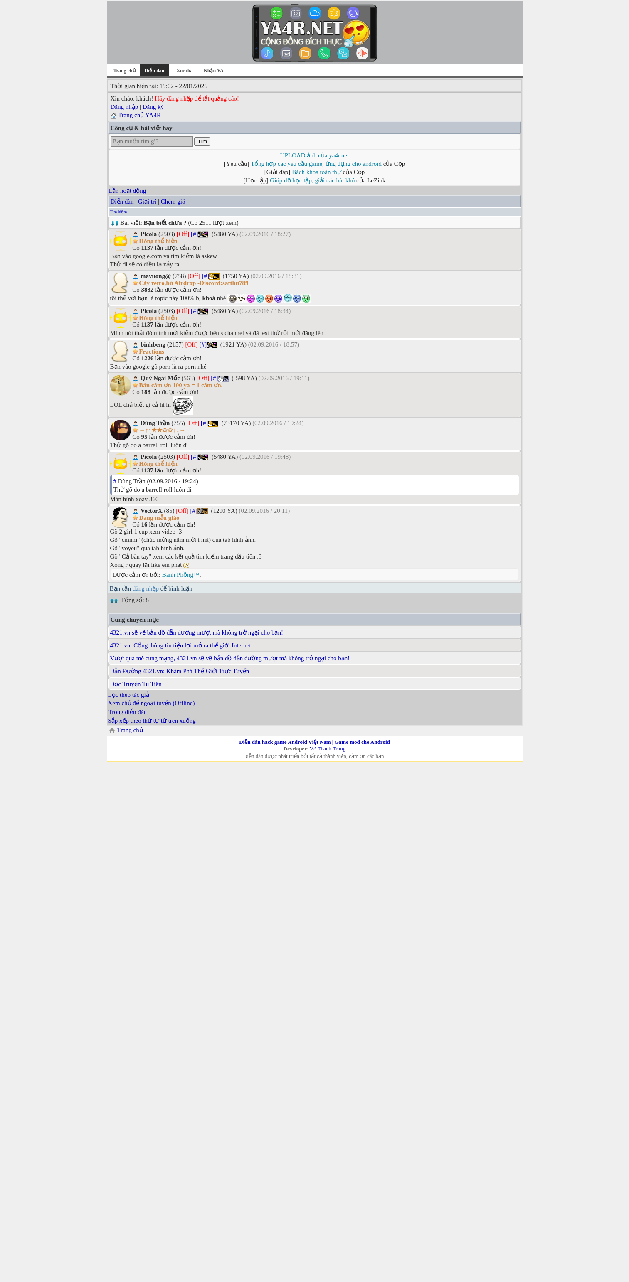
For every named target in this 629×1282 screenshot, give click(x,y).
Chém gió (173, 201)
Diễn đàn (122, 201)
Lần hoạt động (127, 190)
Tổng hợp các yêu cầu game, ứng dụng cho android (316, 163)
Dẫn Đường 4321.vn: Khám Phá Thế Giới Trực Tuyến (179, 671)
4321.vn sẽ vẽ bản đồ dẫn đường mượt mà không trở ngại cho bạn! (196, 632)
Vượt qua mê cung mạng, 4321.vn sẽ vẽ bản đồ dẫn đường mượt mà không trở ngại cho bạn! (230, 658)
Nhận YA (214, 71)
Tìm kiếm (118, 211)
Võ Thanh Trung (327, 749)
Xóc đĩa (185, 71)
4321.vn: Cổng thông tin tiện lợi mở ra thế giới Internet (180, 645)
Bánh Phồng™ (181, 574)
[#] (194, 234)
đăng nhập (146, 588)
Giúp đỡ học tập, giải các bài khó (312, 180)
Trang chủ (124, 71)
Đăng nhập (124, 106)
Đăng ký (153, 106)
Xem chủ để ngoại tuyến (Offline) (151, 703)
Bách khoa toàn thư (316, 172)
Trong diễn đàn (128, 712)
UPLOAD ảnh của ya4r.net (314, 155)
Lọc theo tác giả (128, 694)
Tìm (202, 141)
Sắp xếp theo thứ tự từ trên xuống (152, 720)
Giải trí (147, 201)
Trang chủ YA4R (139, 115)
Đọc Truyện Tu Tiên (136, 684)
